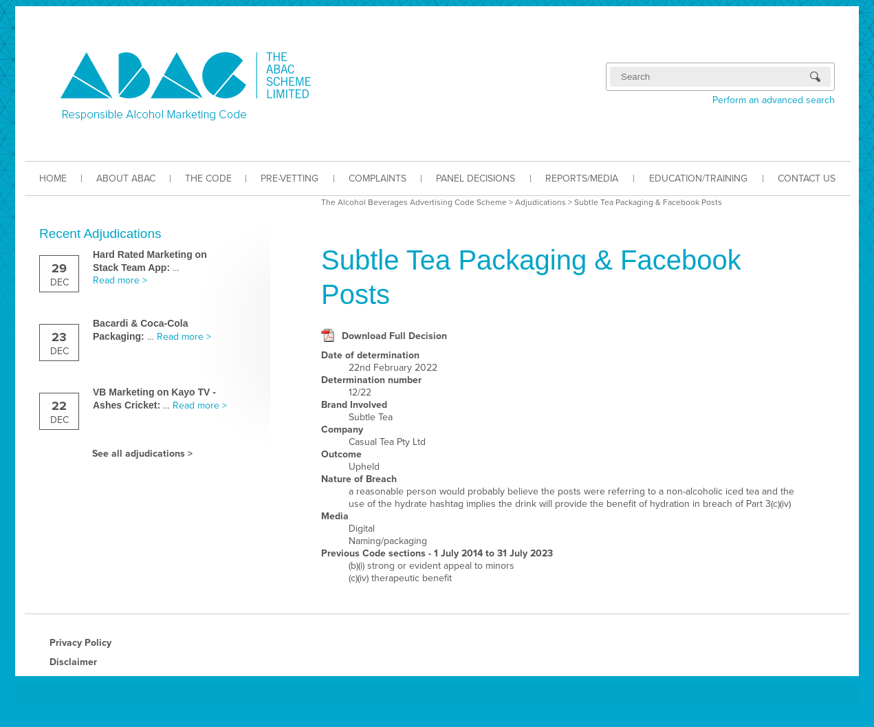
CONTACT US (806, 178)
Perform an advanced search (773, 100)
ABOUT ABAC (125, 178)
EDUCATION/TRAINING (698, 178)
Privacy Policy (80, 643)
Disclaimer (73, 662)
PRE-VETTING (289, 178)
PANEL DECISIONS (475, 178)
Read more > (120, 280)
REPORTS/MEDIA (581, 178)
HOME (53, 178)
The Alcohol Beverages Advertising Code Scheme (414, 202)
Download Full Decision (394, 336)
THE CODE (208, 178)
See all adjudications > (142, 453)
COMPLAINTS (377, 178)
